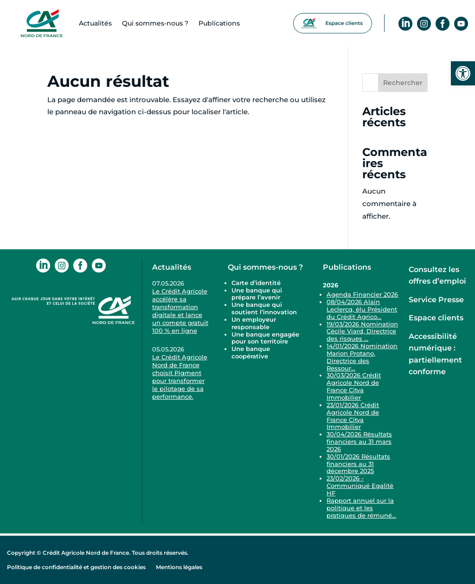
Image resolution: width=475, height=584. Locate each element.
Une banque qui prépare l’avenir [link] (256, 293)
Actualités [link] (95, 23)
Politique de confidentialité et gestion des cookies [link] (76, 567)
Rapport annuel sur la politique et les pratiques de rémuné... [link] (361, 508)
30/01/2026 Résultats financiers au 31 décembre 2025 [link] (358, 464)
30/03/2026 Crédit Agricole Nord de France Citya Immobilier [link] (354, 386)
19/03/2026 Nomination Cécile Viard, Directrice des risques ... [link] (362, 331)
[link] (463, 73)
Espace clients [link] (436, 317)
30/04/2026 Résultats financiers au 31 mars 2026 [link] (359, 441)
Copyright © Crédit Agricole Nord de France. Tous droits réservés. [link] (97, 552)
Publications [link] (219, 23)
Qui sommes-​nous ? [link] (155, 23)
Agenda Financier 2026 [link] (362, 294)
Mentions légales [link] (179, 567)
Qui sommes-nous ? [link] (265, 267)
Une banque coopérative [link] (250, 352)
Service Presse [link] (436, 299)
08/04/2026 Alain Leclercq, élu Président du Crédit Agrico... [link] (362, 309)
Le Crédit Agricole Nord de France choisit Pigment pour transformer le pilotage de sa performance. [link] (179, 376)
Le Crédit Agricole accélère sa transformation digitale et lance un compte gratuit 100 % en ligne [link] (180, 310)
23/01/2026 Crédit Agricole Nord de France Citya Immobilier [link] (353, 416)
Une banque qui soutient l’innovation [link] (265, 308)
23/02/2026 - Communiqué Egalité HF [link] (360, 485)
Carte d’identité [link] (256, 282)
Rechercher (403, 82)
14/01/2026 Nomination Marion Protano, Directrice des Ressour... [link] (362, 357)
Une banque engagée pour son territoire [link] (265, 338)
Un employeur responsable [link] (253, 323)
